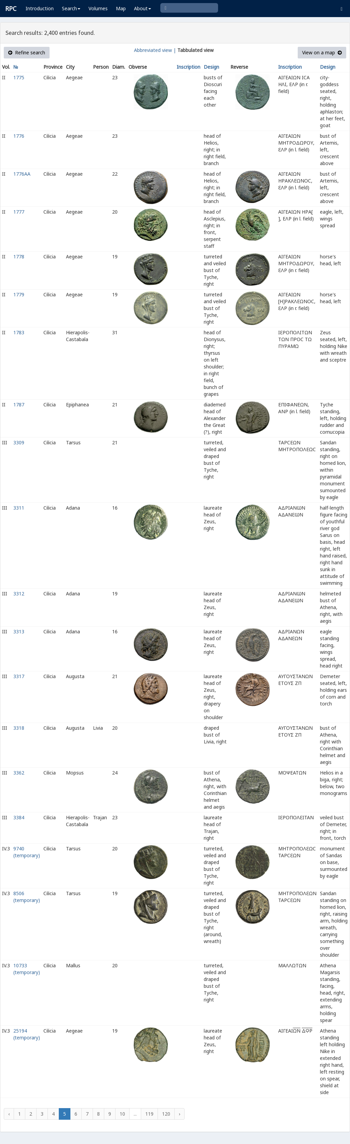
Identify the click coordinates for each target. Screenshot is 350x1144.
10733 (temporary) (26, 968)
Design (211, 67)
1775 (18, 77)
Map (121, 8)
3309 (18, 442)
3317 (18, 676)
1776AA (21, 174)
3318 (18, 728)
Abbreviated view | (155, 50)
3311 (18, 507)
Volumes (98, 8)
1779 (18, 294)
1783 (18, 332)
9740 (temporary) (26, 852)
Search (71, 8)
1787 (18, 404)
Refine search (26, 52)
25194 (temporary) (26, 1034)
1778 (18, 256)
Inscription (188, 67)
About (142, 8)
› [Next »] (179, 1114)
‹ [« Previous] (9, 1114)
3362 (18, 772)
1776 (18, 136)
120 (166, 1114)
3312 (18, 593)
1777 (18, 211)
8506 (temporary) (26, 896)
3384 (18, 817)
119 (149, 1114)
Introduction (40, 8)
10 (122, 1114)
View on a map (322, 52)
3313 (18, 631)
